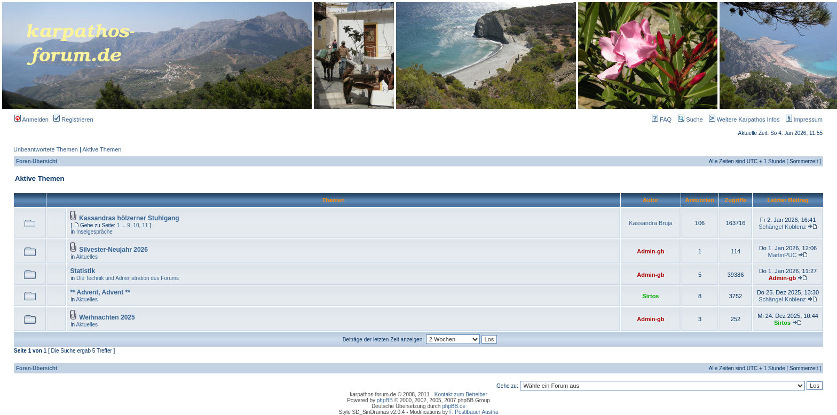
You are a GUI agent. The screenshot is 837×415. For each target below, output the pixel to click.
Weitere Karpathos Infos (742, 119)
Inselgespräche (94, 232)
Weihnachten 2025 (107, 317)
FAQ (662, 119)
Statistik (82, 271)
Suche (690, 119)
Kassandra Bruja (650, 223)
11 (145, 225)
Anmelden (31, 119)
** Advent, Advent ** (100, 292)
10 (136, 225)
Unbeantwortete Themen (45, 149)
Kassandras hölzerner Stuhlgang (129, 218)
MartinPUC (782, 255)
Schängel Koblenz (782, 227)
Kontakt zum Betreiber (461, 394)
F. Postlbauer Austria (474, 412)
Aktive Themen (101, 149)
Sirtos (650, 296)
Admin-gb (650, 251)
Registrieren (73, 119)
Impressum (802, 119)
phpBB (385, 400)
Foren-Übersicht (36, 161)
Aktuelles (87, 257)
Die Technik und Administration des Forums (127, 278)
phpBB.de (453, 406)
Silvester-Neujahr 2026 (113, 249)
